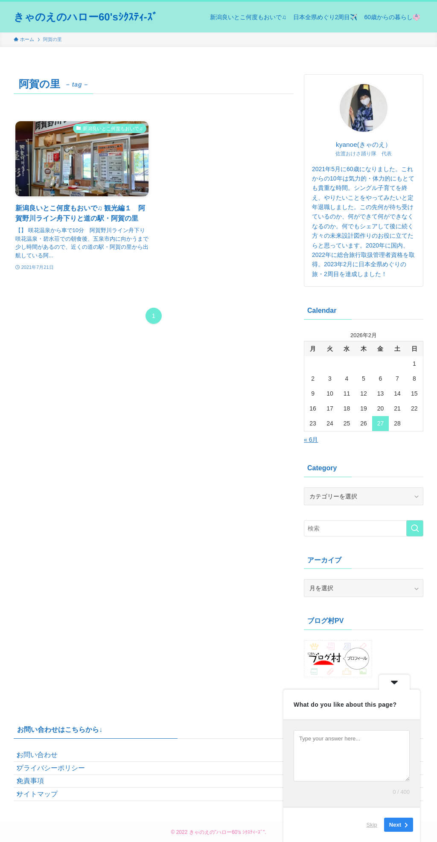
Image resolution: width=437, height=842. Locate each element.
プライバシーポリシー (58, 778)
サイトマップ (44, 819)
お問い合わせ (44, 758)
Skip (372, 825)
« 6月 (311, 439)
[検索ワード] (363, 528)
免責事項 (37, 799)
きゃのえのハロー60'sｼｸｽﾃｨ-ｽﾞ (85, 17)
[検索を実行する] (414, 528)
